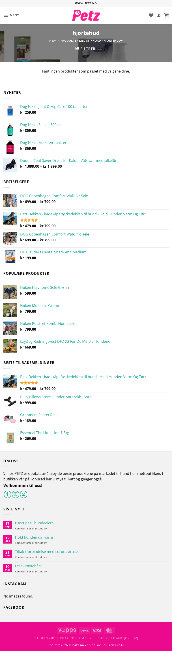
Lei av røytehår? (28, 566)
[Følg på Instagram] (15, 494)
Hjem (52, 41)
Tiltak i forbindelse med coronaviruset (47, 552)
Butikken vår (44, 638)
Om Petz (85, 638)
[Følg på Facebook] (7, 494)
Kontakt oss (66, 638)
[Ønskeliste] (151, 15)
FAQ (135, 638)
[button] (11, 15)
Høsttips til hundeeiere (34, 523)
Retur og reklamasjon (112, 638)
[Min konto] (159, 15)
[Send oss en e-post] (23, 494)
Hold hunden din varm (34, 537)
